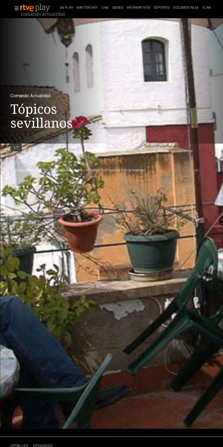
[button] (15, 8)
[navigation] (135, 7)
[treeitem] (66, 7)
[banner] (39, 7)
